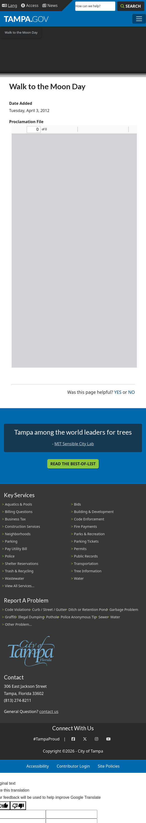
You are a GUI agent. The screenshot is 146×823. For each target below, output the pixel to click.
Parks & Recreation (89, 534)
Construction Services (22, 526)
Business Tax (15, 519)
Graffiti (10, 617)
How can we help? (87, 6)
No (131, 391)
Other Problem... (18, 624)
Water (79, 578)
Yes (118, 391)
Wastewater (14, 578)
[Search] (130, 6)
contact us (48, 711)
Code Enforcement (89, 519)
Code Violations (17, 609)
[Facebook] (73, 739)
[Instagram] (96, 739)
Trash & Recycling (19, 571)
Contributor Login (73, 766)
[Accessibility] (29, 5)
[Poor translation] (18, 805)
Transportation (86, 563)
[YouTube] (108, 739)
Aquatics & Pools (18, 504)
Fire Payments (85, 526)
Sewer (103, 617)
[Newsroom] (49, 5)
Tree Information (87, 571)
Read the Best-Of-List (73, 464)
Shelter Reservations (21, 563)
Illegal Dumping (31, 617)
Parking (11, 541)
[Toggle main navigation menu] (139, 19)
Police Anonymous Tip (79, 617)
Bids (77, 504)
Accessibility (37, 766)
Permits (80, 548)
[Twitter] (85, 739)
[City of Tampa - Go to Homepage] (26, 18)
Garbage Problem (123, 609)
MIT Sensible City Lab (74, 443)
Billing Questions (18, 511)
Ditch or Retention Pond (88, 609)
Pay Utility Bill (16, 548)
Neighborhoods (17, 534)
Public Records (86, 556)
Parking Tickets (86, 541)
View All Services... (19, 585)
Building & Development (94, 511)
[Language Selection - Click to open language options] (9, 5)
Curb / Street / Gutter (49, 609)
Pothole (52, 617)
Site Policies (109, 766)
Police (10, 556)
